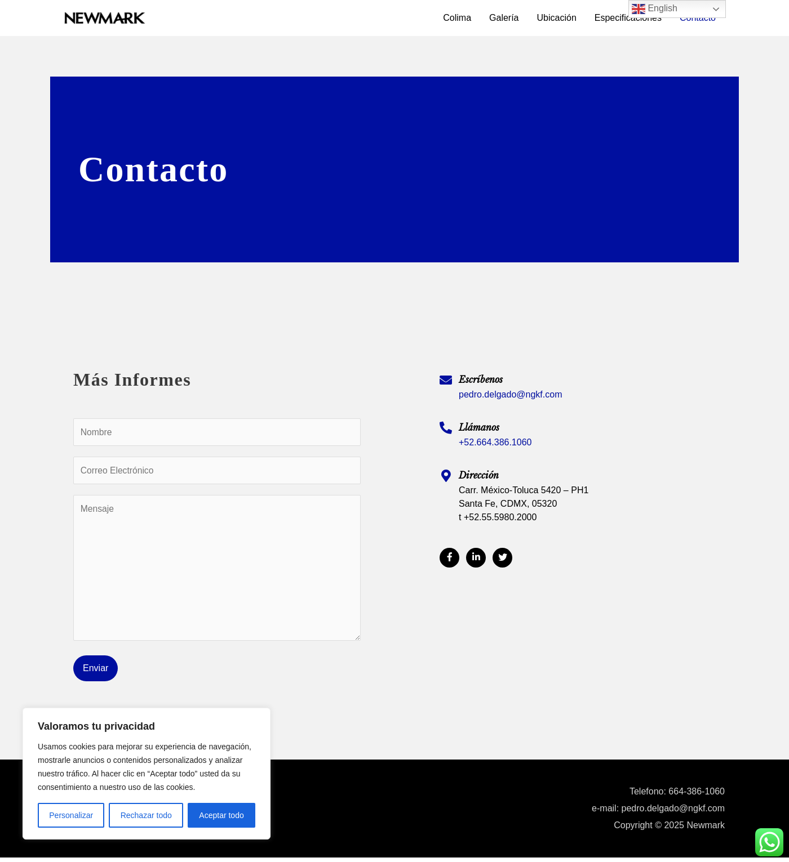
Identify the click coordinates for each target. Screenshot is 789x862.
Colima (457, 18)
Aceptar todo (221, 815)
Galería (503, 18)
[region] (147, 773)
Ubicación (557, 18)
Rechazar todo (146, 815)
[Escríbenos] (446, 380)
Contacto (698, 18)
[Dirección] (446, 476)
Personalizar (71, 815)
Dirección (479, 475)
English (654, 9)
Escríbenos (481, 379)
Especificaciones (628, 18)
